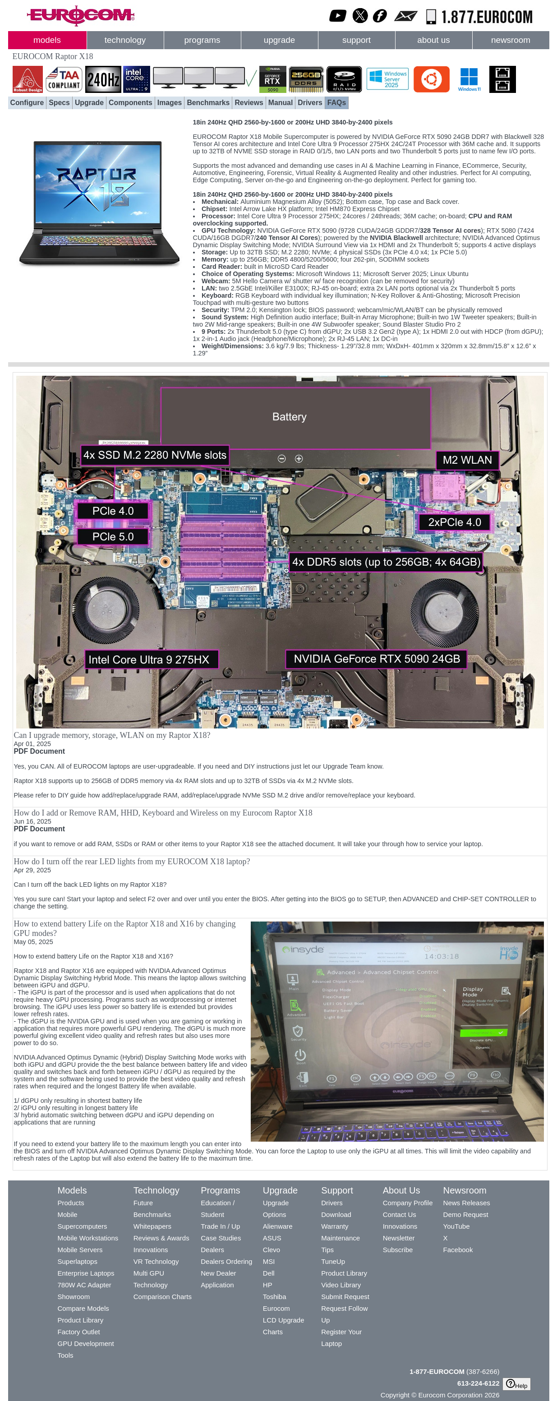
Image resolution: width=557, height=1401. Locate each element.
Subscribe (398, 1250)
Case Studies (221, 1238)
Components (130, 102)
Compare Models (83, 1308)
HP (267, 1285)
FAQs (336, 102)
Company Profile (408, 1203)
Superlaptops (77, 1261)
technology (125, 40)
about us (433, 40)
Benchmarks (208, 102)
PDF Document (39, 751)
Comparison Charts (162, 1296)
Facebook (458, 1250)
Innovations (150, 1250)
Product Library (81, 1320)
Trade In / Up (220, 1226)
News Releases (466, 1203)
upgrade (279, 40)
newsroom (510, 40)
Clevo (271, 1250)
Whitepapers (152, 1226)
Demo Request (465, 1214)
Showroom (74, 1296)
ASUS (272, 1238)
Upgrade (89, 102)
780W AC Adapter (84, 1285)
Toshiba (274, 1296)
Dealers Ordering (226, 1261)
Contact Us (399, 1214)
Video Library (341, 1285)
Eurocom (276, 1308)
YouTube (456, 1226)
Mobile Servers (80, 1250)
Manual (280, 102)
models (47, 40)
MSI (269, 1261)
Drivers (310, 102)
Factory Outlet (79, 1332)
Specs (59, 102)
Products (71, 1203)
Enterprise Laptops (86, 1273)
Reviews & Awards (161, 1238)
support (356, 40)
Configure (27, 102)
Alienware (278, 1226)
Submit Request (345, 1296)
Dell (269, 1273)
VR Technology (156, 1261)
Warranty (334, 1226)
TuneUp (333, 1261)
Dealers (212, 1250)
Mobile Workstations (88, 1238)
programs (202, 40)
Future (143, 1203)
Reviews (249, 102)
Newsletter (399, 1238)
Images (169, 102)
